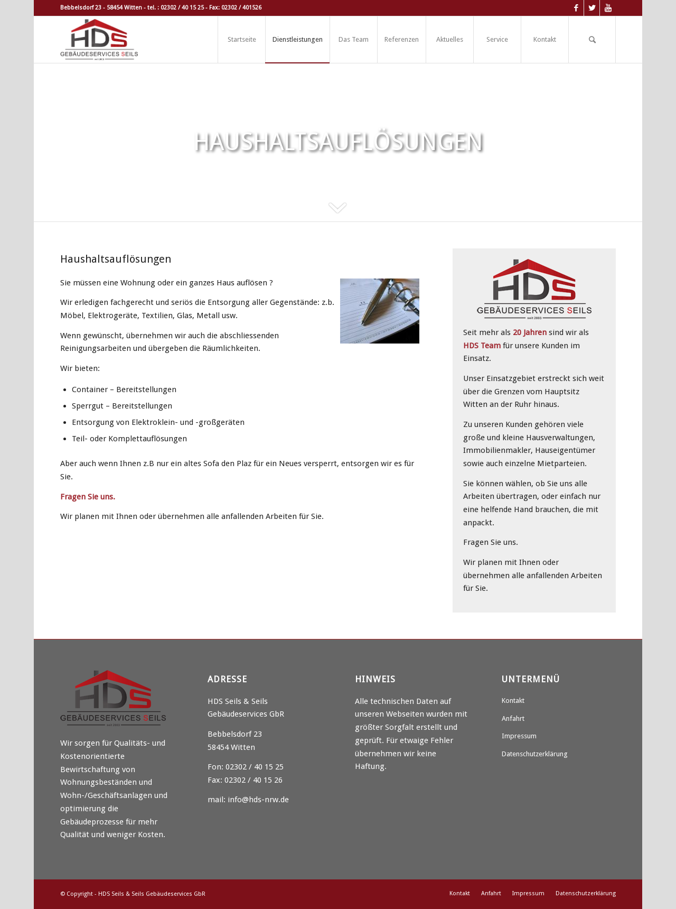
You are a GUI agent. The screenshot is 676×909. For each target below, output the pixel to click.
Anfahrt (513, 718)
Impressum (519, 736)
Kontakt (513, 700)
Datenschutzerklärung (535, 754)
